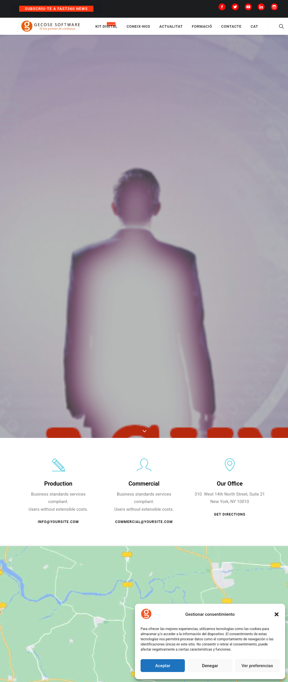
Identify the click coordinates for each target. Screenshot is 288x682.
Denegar (210, 665)
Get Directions (229, 520)
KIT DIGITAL (125, 29)
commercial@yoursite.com (144, 527)
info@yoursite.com (58, 527)
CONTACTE (249, 29)
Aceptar (162, 665)
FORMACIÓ (220, 29)
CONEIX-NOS (157, 29)
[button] (276, 614)
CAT (272, 29)
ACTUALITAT (189, 29)
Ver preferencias (257, 665)
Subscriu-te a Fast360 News (56, 9)
